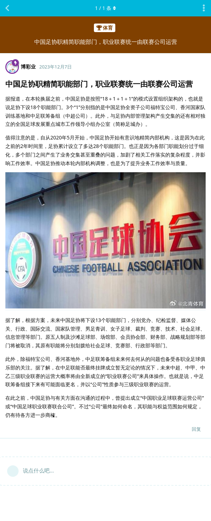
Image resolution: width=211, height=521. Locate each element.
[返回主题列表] (7, 8)
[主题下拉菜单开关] (204, 8)
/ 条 (105, 8)
